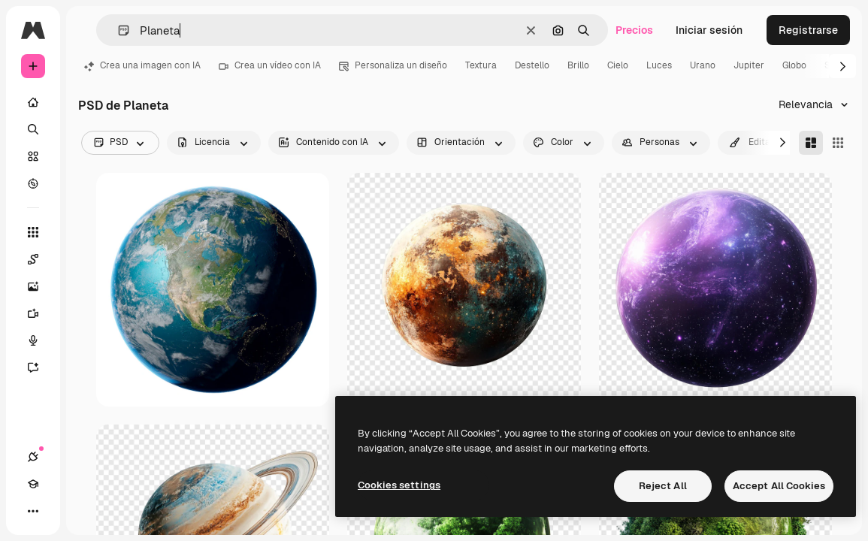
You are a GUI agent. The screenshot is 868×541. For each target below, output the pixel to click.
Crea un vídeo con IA (270, 65)
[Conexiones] (33, 457)
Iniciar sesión (709, 30)
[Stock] (33, 156)
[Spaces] (40, 259)
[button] (117, 30)
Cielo (617, 65)
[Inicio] (33, 102)
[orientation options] (461, 143)
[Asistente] (40, 367)
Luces (659, 65)
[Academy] (33, 484)
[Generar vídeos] (40, 313)
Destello (532, 65)
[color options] (563, 143)
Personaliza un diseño (393, 65)
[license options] (214, 143)
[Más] (33, 511)
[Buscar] (33, 129)
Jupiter (748, 65)
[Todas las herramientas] (33, 232)
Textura (481, 65)
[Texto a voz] (40, 340)
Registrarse (808, 30)
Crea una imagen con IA (142, 65)
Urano (702, 65)
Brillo (578, 65)
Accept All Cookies (779, 485)
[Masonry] (811, 143)
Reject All (663, 485)
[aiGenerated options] (333, 143)
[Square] (838, 143)
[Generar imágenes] (40, 286)
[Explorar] (33, 183)
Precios (634, 30)
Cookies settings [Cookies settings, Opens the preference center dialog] (399, 485)
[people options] (661, 143)
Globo (794, 65)
